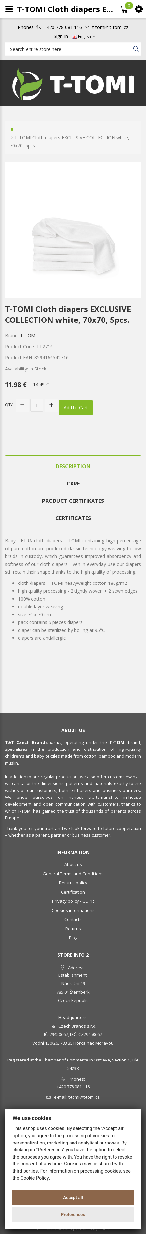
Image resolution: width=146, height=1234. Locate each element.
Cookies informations (73, 910)
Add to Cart (76, 407)
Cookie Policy (34, 1178)
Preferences (73, 1214)
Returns (73, 928)
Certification (73, 892)
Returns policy (73, 883)
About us (73, 864)
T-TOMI (28, 335)
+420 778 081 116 (63, 27)
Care (73, 483)
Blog (73, 938)
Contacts (73, 919)
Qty (9, 405)
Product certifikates (73, 500)
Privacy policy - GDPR (73, 901)
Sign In (61, 36)
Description (73, 466)
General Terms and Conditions (73, 874)
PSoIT (104, 1229)
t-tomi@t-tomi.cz (110, 27)
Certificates (73, 518)
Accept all (73, 1197)
